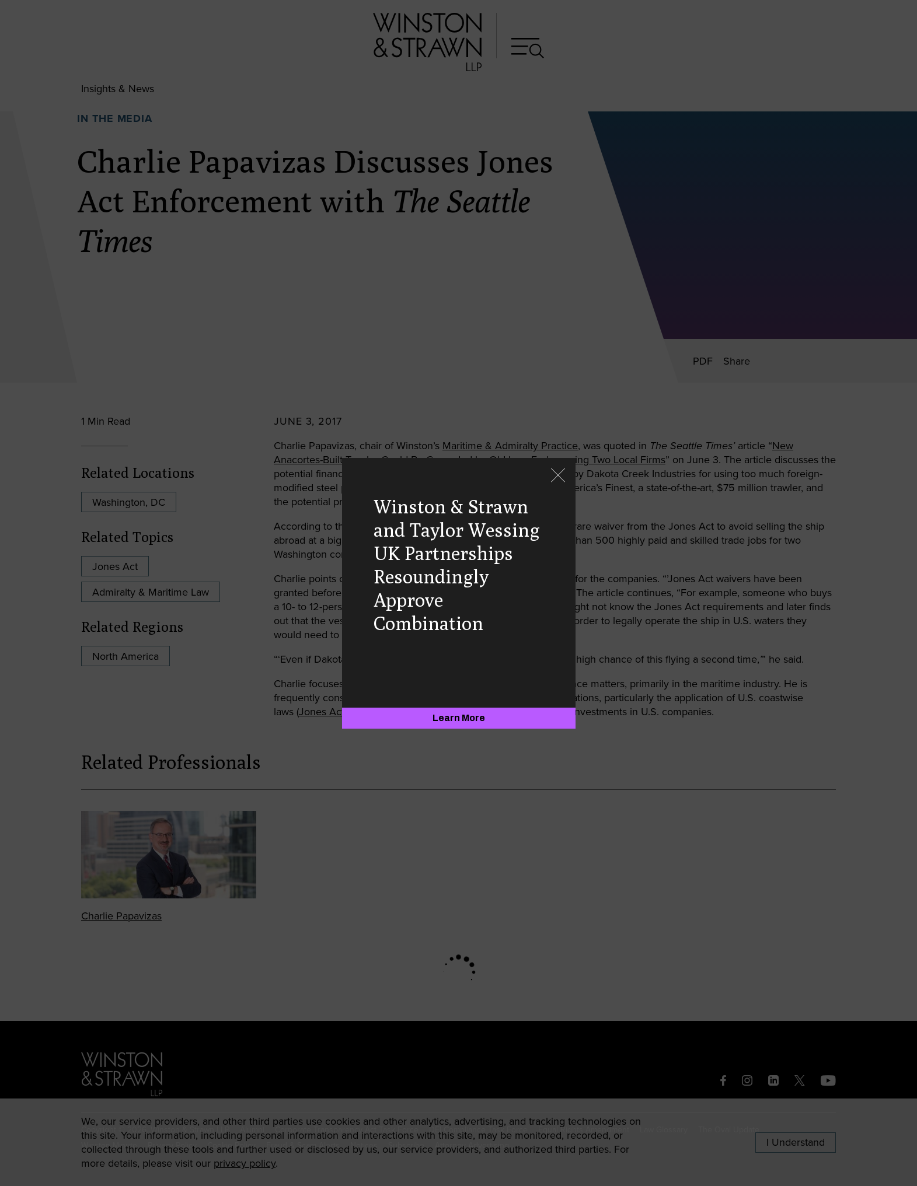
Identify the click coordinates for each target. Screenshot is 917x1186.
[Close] (558, 476)
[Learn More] (459, 718)
